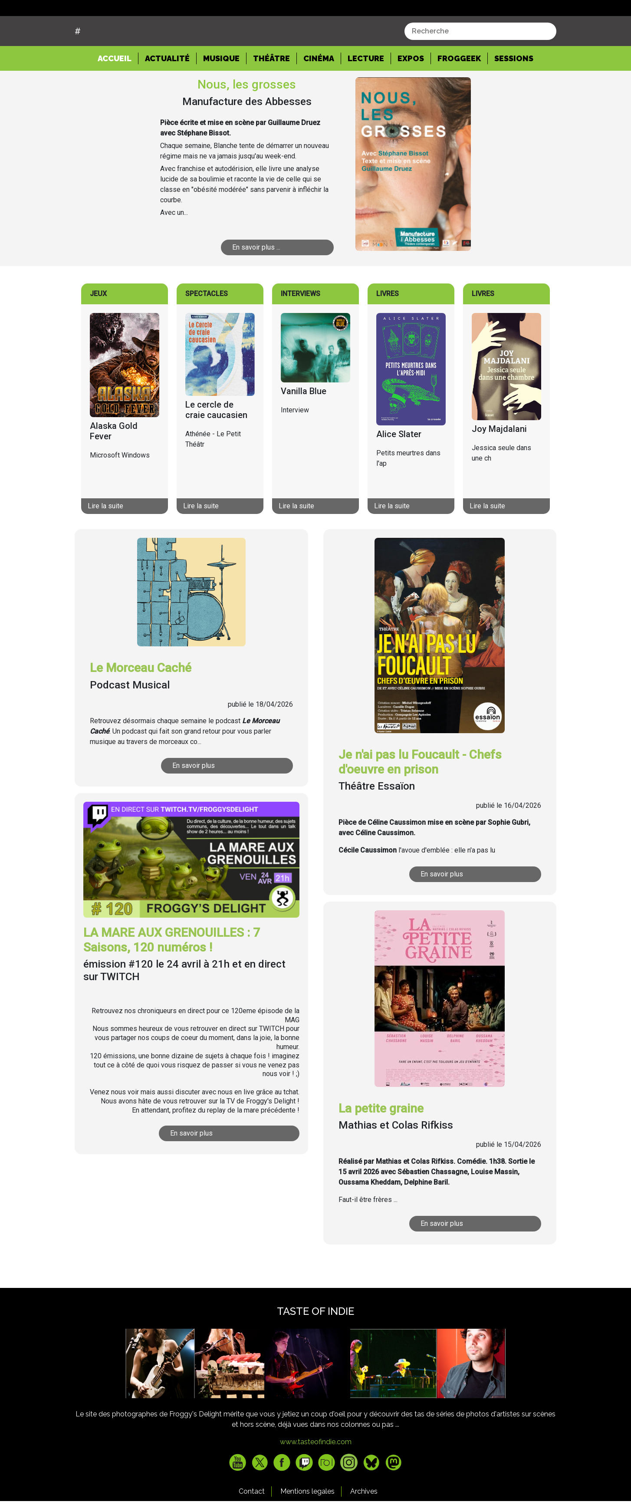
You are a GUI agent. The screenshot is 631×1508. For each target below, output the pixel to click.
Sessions (513, 91)
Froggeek (459, 91)
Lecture (366, 91)
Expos (411, 91)
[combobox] (480, 63)
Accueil (118, 91)
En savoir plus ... (256, 280)
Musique (221, 91)
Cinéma (318, 91)
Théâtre (271, 91)
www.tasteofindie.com (316, 1475)
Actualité (167, 91)
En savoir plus (193, 798)
